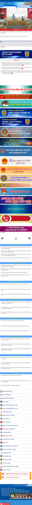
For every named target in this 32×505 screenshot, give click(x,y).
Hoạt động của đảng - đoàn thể (16, 336)
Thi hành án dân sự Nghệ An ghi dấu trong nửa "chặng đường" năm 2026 (15, 326)
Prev (2, 238)
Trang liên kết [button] (16, 482)
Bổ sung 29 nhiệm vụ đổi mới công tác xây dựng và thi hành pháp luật (14, 272)
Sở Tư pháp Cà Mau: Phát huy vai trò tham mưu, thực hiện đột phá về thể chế (16, 330)
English (30, 0)
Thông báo (16, 60)
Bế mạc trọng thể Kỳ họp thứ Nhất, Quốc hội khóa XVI (11, 375)
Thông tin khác (16, 373)
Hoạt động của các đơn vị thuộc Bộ (16, 299)
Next (29, 238)
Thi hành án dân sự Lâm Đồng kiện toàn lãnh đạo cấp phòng (12, 320)
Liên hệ (15, 485)
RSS (19, 485)
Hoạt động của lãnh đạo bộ (16, 281)
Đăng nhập (26, 0)
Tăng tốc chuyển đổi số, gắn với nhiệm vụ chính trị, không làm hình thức (15, 284)
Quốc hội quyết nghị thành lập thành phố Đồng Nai (10, 385)
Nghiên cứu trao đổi (16, 355)
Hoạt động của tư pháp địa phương (16, 318)
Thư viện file (23, 485)
